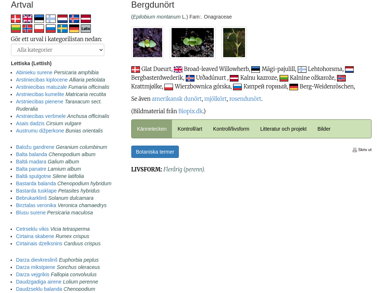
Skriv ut (362, 149)
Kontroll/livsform (231, 129)
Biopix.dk (191, 111)
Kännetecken (152, 129)
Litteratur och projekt (283, 129)
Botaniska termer (155, 152)
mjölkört (215, 98)
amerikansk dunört (177, 98)
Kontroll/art (189, 129)
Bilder (323, 129)
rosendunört (245, 98)
